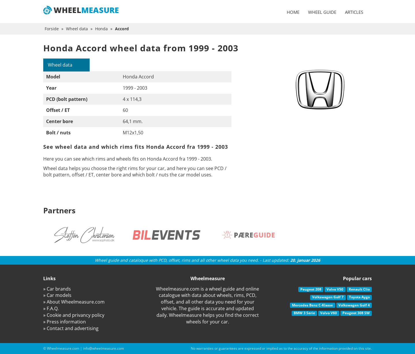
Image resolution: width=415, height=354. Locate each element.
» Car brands (57, 289)
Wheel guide (322, 12)
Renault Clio (359, 289)
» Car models (57, 295)
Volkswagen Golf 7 (328, 297)
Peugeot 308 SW (356, 312)
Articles (354, 12)
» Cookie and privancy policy (73, 315)
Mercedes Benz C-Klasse (312, 305)
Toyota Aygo (359, 297)
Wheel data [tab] (60, 65)
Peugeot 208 (310, 289)
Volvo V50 (335, 289)
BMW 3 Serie (304, 312)
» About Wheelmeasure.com (74, 302)
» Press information (64, 322)
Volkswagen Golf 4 (354, 305)
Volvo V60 (328, 312)
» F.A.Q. (51, 308)
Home (293, 12)
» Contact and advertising (71, 328)
